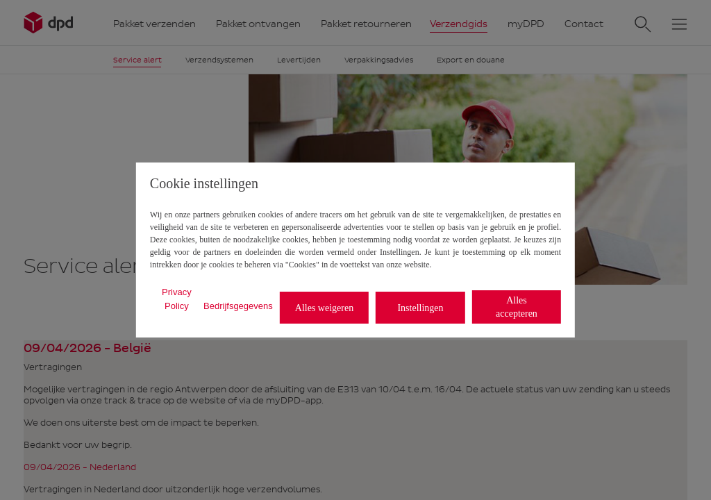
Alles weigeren (324, 308)
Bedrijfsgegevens (238, 306)
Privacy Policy (177, 299)
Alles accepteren (516, 307)
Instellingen (420, 308)
